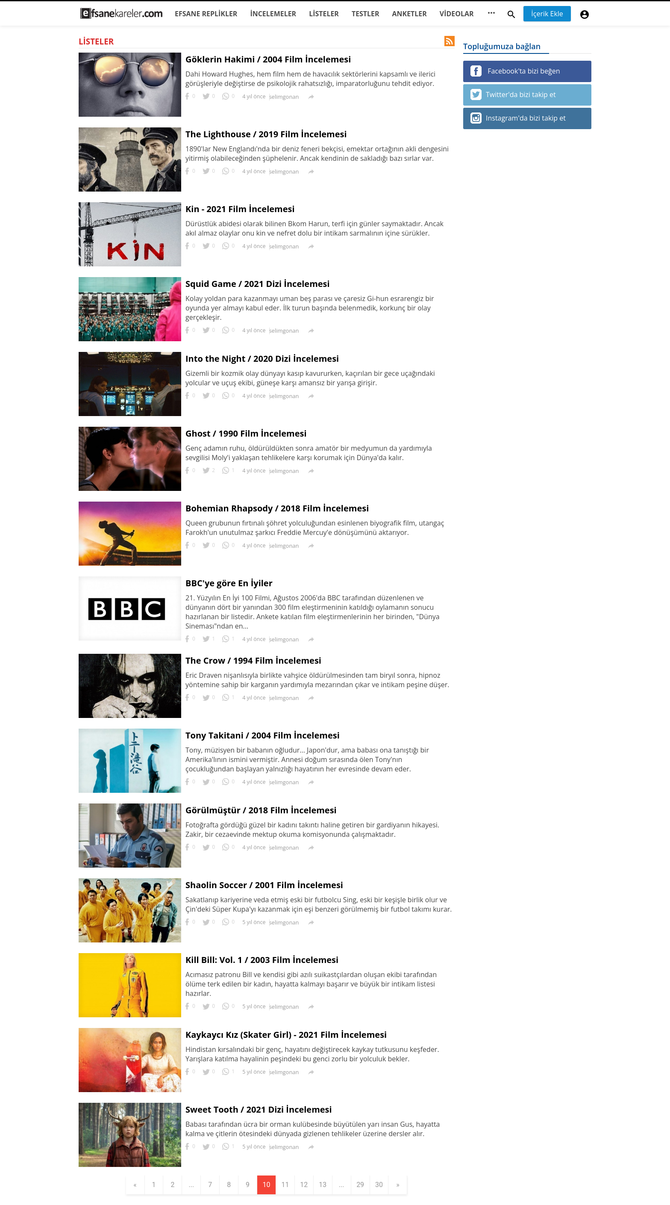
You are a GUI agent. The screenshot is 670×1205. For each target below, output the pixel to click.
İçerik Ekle (547, 13)
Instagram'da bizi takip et (518, 118)
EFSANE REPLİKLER (206, 13)
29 (360, 1185)
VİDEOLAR (457, 13)
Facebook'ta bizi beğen (515, 71)
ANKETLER (409, 13)
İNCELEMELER (273, 13)
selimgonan (284, 96)
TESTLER (365, 13)
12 (304, 1185)
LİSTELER (324, 13)
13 (323, 1185)
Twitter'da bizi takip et (513, 94)
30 (379, 1185)
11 (285, 1185)
